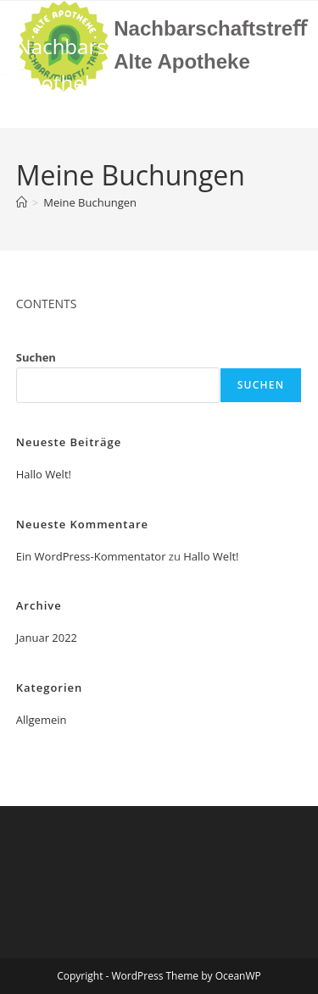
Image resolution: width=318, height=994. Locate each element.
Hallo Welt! (43, 474)
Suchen (36, 357)
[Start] (21, 202)
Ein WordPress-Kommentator (91, 556)
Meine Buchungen (90, 202)
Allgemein (41, 719)
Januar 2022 (46, 637)
